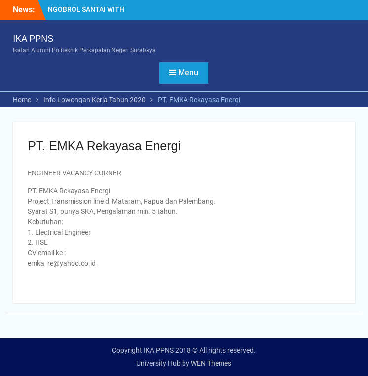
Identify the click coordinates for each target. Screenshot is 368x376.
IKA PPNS (33, 39)
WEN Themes (211, 363)
